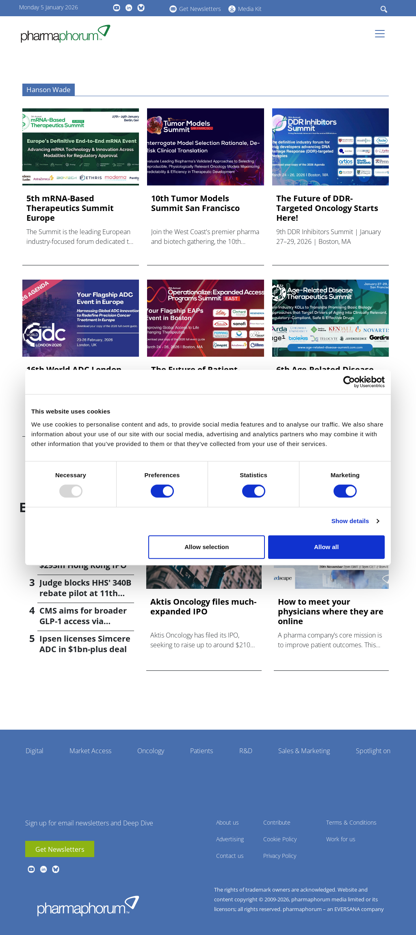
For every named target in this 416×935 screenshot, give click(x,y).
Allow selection (206, 546)
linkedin (129, 8)
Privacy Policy (279, 856)
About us (227, 822)
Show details (350, 520)
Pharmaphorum (88, 906)
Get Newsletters (200, 9)
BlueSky (141, 8)
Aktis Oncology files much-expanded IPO (203, 606)
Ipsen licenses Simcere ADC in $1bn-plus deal (84, 644)
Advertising (230, 839)
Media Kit (250, 9)
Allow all (326, 546)
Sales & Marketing (304, 750)
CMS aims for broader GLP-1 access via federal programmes (83, 621)
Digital (34, 750)
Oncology (150, 750)
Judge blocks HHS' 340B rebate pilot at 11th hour (85, 593)
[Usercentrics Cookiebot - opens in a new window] (349, 382)
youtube (117, 8)
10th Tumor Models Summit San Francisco (195, 203)
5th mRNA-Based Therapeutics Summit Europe (70, 208)
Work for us (340, 839)
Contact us (230, 856)
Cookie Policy (280, 839)
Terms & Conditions (351, 822)
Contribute (276, 822)
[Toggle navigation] (382, 33)
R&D (245, 750)
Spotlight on (373, 750)
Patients (201, 750)
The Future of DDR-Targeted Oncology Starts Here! (327, 208)
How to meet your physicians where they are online (331, 611)
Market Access (90, 750)
